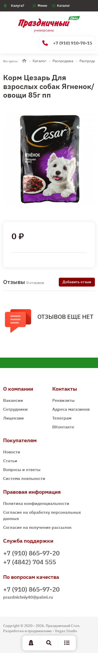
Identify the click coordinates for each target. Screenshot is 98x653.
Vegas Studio (66, 631)
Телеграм (61, 418)
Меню (42, 5)
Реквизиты (63, 400)
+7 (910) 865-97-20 (31, 553)
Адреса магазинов (71, 409)
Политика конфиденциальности (36, 503)
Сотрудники (15, 409)
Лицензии (13, 418)
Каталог (63, 5)
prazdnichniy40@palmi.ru (28, 597)
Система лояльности (24, 478)
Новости (11, 451)
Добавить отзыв (76, 282)
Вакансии (13, 400)
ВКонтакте (63, 426)
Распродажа (63, 61)
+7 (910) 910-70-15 (67, 43)
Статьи (10, 460)
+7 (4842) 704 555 (29, 562)
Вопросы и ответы (22, 469)
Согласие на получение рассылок (37, 527)
